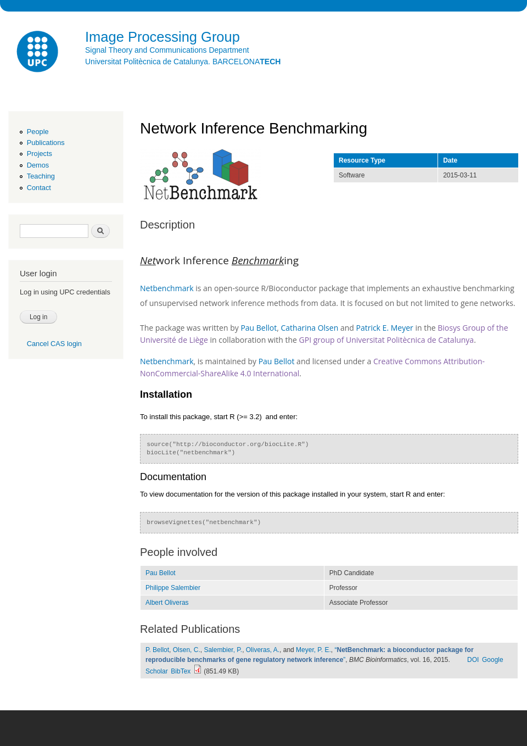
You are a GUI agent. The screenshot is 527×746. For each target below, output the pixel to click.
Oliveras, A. (262, 650)
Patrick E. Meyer (385, 327)
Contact (39, 187)
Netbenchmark (167, 288)
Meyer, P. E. (313, 650)
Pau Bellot (258, 327)
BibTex (180, 671)
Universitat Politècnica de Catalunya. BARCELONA (183, 61)
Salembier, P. (223, 650)
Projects (39, 153)
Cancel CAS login (54, 343)
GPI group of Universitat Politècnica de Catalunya (386, 340)
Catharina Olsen (309, 327)
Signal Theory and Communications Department (167, 50)
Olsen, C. (186, 650)
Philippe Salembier (172, 588)
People (38, 131)
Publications (46, 142)
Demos (38, 165)
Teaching (41, 176)
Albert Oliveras (167, 602)
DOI (473, 660)
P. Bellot (157, 650)
